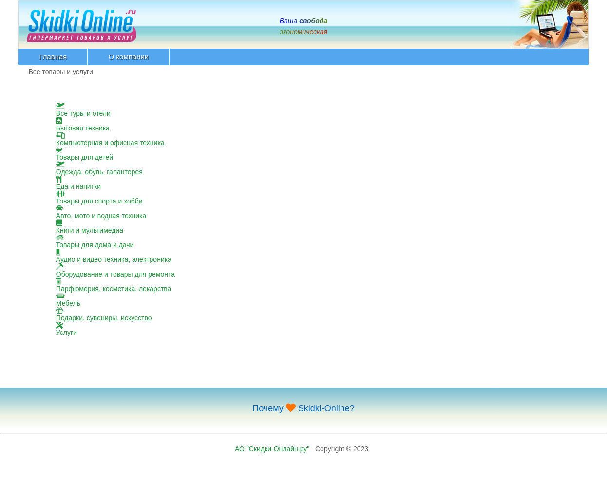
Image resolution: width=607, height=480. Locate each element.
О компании (128, 57)
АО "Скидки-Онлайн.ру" (272, 449)
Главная (53, 57)
